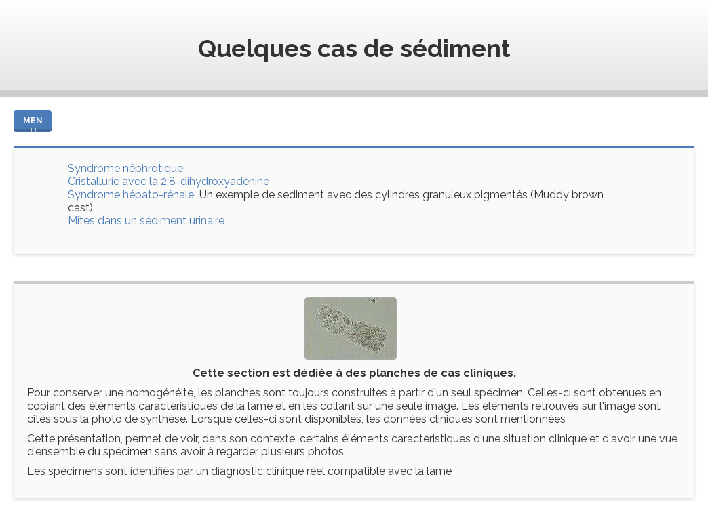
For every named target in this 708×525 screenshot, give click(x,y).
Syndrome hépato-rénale (131, 194)
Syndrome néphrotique (125, 168)
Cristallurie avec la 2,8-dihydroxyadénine (168, 181)
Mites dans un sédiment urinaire (146, 220)
